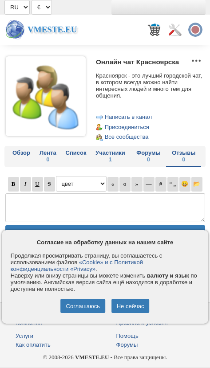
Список (76, 152)
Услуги (24, 336)
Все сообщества (127, 136)
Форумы (148, 156)
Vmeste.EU (52, 29)
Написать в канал (128, 117)
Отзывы (183, 156)
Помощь (127, 336)
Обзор (21, 152)
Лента (48, 156)
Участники (110, 156)
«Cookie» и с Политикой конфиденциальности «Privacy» (77, 265)
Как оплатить (33, 344)
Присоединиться (127, 127)
